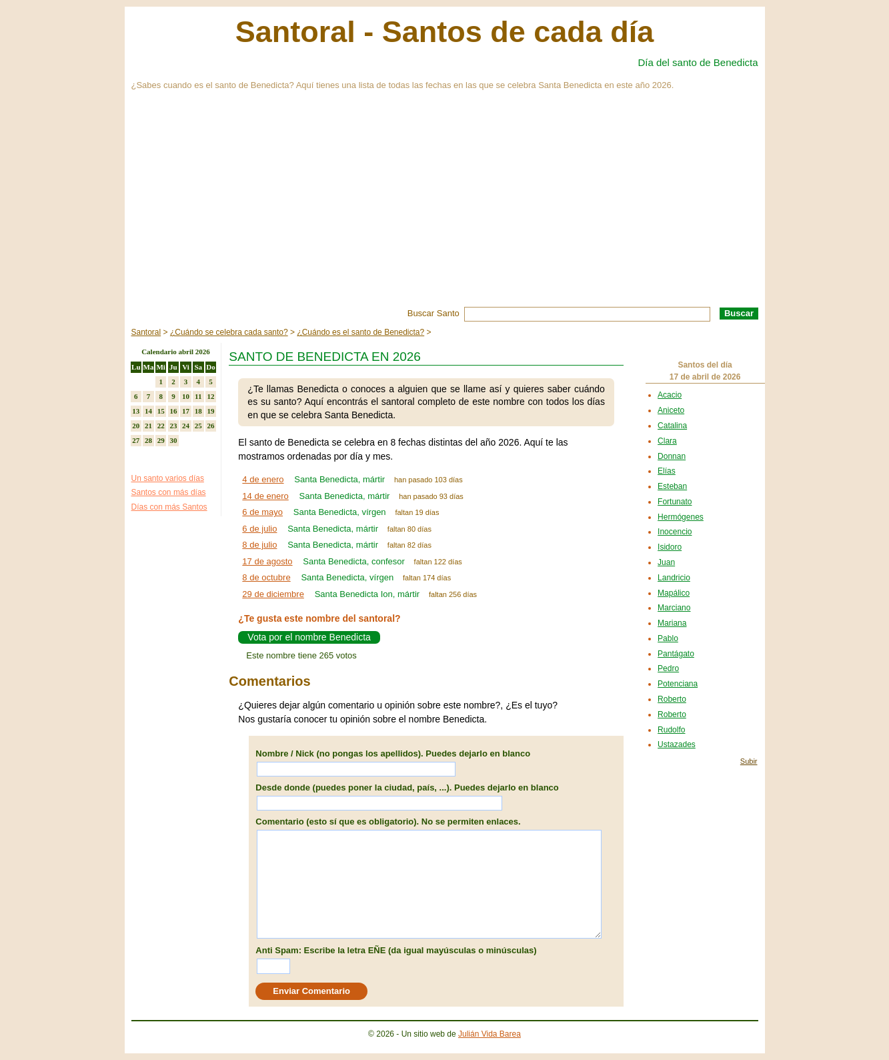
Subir (749, 761)
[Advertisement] (445, 206)
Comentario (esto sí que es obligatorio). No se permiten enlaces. (387, 822)
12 (210, 396)
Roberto (672, 699)
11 (198, 396)
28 (148, 440)
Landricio (674, 577)
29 (161, 440)
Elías (667, 471)
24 (185, 426)
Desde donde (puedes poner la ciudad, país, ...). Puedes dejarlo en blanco (406, 787)
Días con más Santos (169, 507)
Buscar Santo (433, 313)
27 (135, 440)
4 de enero (262, 479)
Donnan (672, 456)
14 (148, 411)
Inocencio (675, 531)
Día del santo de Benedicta (698, 62)
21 (148, 426)
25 (198, 426)
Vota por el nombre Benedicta (308, 637)
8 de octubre (266, 577)
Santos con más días (168, 492)
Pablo (668, 638)
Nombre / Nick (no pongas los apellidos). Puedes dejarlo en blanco (392, 753)
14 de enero (265, 496)
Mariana (672, 623)
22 (161, 426)
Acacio (670, 395)
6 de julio (259, 529)
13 (135, 411)
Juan (666, 562)
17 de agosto (267, 561)
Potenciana (678, 683)
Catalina (672, 425)
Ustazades (677, 744)
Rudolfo (671, 729)
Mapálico (674, 593)
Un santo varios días (167, 478)
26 (210, 426)
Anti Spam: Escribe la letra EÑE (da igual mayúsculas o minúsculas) (395, 950)
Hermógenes (681, 517)
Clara (667, 441)
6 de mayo (262, 512)
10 (185, 396)
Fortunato (675, 501)
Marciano (674, 607)
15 (161, 411)
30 (173, 440)
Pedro (668, 668)
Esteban (672, 486)
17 (185, 411)
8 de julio (259, 545)
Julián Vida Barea (489, 1034)
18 (198, 411)
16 (173, 411)
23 (173, 426)
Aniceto (671, 410)
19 (210, 411)
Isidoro (670, 547)
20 (135, 426)
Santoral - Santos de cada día (444, 32)
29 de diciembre (273, 594)
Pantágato (676, 653)
